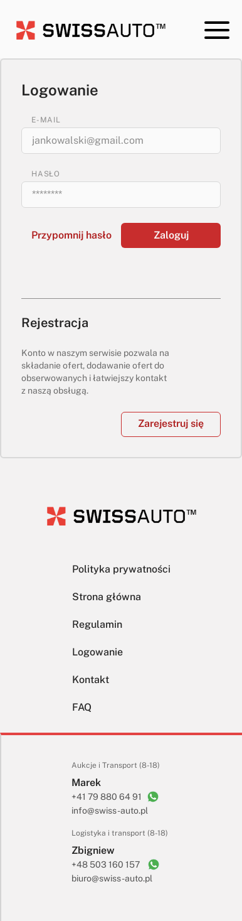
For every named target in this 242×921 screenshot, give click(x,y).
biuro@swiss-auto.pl (111, 878)
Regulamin (97, 624)
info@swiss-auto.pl (109, 810)
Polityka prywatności (121, 569)
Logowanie (97, 652)
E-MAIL (46, 120)
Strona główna (106, 597)
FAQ (82, 707)
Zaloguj (171, 235)
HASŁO (45, 174)
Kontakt (90, 680)
